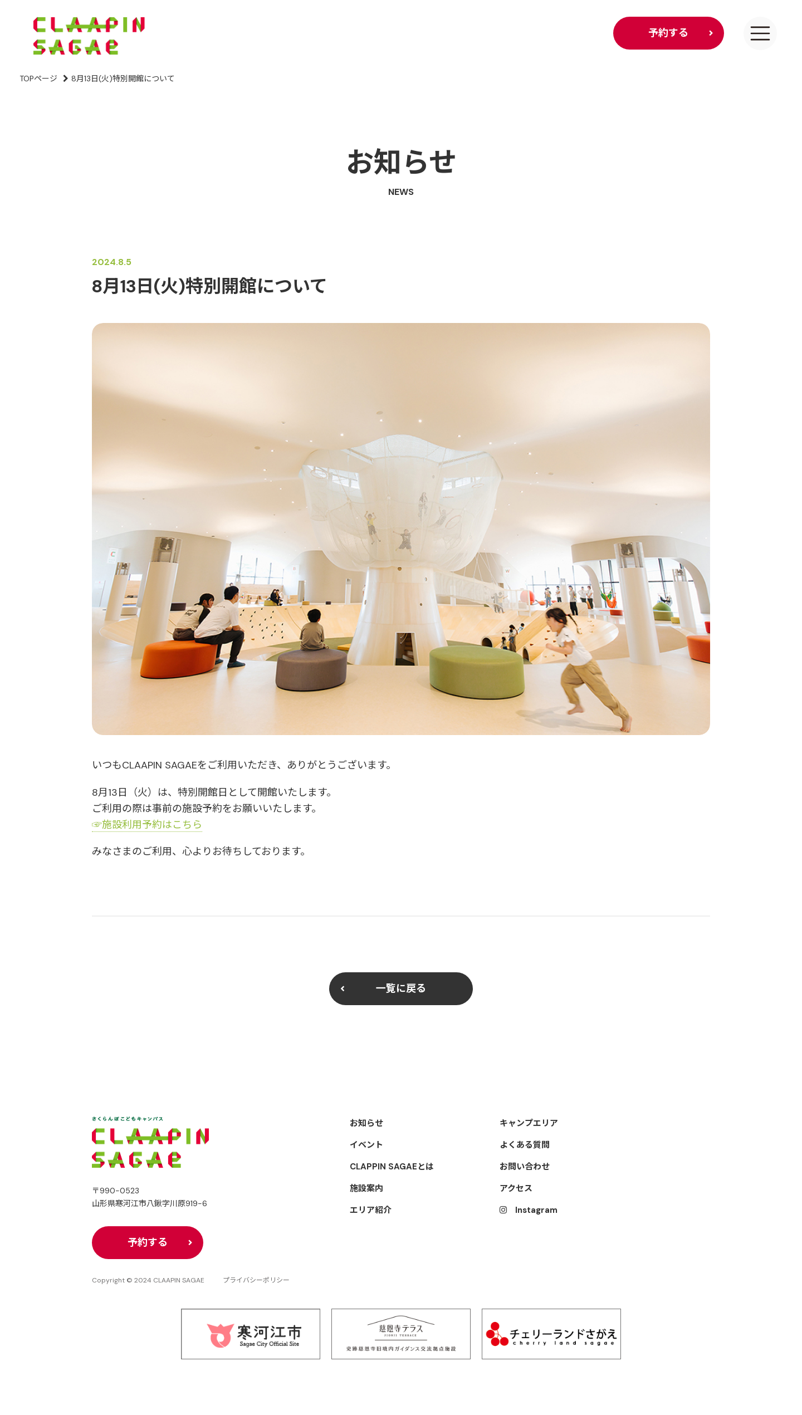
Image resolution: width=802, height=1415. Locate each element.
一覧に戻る (401, 988)
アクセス (516, 1188)
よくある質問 (525, 1144)
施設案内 (366, 1188)
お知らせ (366, 1123)
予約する (668, 33)
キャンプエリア (529, 1123)
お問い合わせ (525, 1166)
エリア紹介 (371, 1210)
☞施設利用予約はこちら (147, 824)
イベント (366, 1144)
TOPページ (38, 79)
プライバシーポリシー (256, 1280)
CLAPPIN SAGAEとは (392, 1166)
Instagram (529, 1210)
